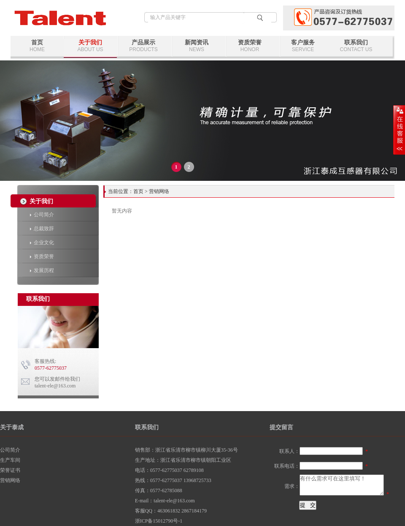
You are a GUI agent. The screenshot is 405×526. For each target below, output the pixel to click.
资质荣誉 (249, 45)
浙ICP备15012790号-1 (159, 521)
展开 (399, 130)
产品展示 (143, 45)
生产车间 (10, 460)
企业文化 (42, 242)
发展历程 (42, 270)
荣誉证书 (10, 470)
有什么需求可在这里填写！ (342, 485)
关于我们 (90, 45)
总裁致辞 (42, 229)
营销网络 (10, 480)
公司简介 (42, 215)
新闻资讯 (196, 45)
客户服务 (302, 45)
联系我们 (356, 45)
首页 (37, 45)
